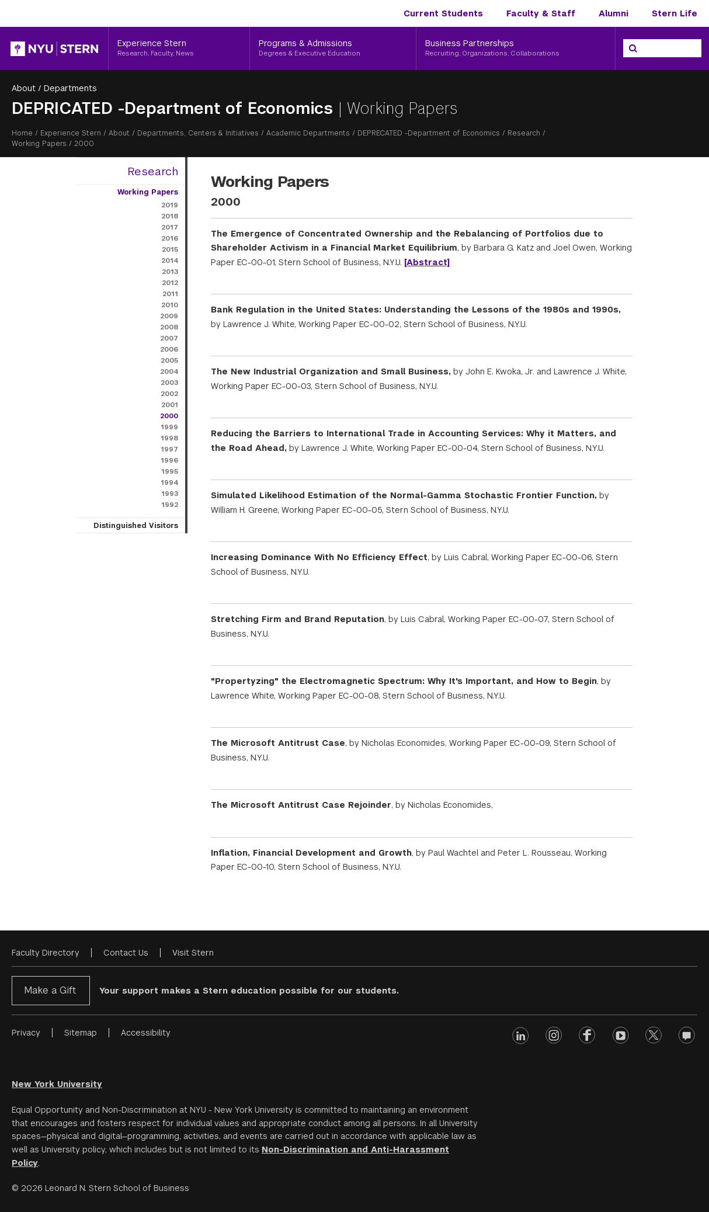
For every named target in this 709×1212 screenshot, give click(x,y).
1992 (169, 505)
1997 (169, 449)
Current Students (443, 13)
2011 (170, 294)
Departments (70, 88)
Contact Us (125, 952)
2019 (169, 205)
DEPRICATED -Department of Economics (175, 108)
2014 (169, 260)
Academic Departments (308, 133)
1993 (169, 493)
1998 (169, 438)
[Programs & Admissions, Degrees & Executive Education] (333, 48)
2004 (169, 371)
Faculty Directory (45, 952)
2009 (169, 316)
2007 (169, 338)
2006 (169, 349)
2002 (169, 394)
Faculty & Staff (540, 13)
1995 (169, 471)
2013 (170, 272)
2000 (169, 416)
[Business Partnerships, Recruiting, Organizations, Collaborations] (515, 48)
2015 (170, 249)
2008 (169, 327)
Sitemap (80, 1032)
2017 (169, 227)
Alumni (613, 13)
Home (22, 133)
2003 (169, 382)
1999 (169, 427)
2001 (169, 405)
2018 (169, 216)
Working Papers (39, 143)
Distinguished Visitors (135, 525)
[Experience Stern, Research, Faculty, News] (179, 48)
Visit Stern (193, 952)
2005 (169, 360)
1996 (169, 460)
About (24, 88)
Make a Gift (50, 990)
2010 (169, 305)
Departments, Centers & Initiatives (198, 133)
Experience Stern (70, 133)
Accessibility (146, 1032)
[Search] (633, 48)
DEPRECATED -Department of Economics (428, 133)
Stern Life (674, 13)
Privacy (26, 1032)
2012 (170, 283)
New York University (57, 1084)
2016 (169, 238)
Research (524, 133)
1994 (169, 482)
